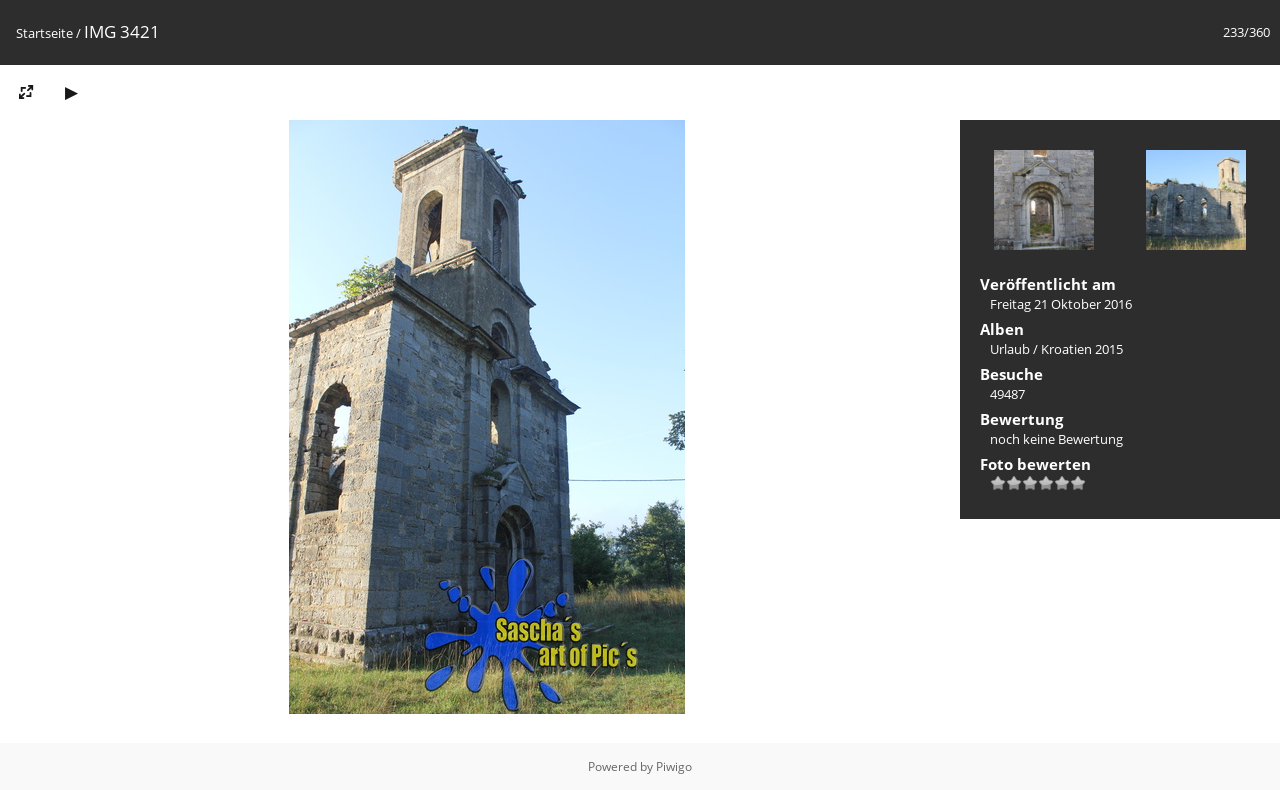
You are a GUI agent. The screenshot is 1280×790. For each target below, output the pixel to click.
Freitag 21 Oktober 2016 (1061, 304)
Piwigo (674, 766)
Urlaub (1010, 349)
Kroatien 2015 (1082, 349)
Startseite (44, 33)
